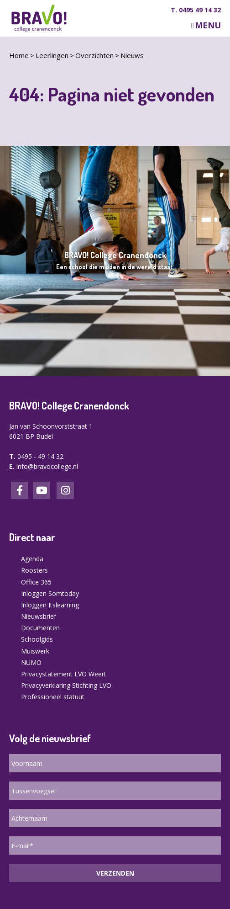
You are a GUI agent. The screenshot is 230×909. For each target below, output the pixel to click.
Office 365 (36, 582)
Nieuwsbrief (38, 616)
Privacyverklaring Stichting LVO (66, 685)
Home (19, 55)
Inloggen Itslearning (50, 605)
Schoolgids (37, 639)
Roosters (34, 570)
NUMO (31, 662)
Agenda (32, 558)
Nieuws (132, 55)
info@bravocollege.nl (47, 466)
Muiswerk (35, 651)
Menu (208, 25)
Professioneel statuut (52, 696)
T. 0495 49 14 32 (196, 10)
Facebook (19, 490)
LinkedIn (41, 490)
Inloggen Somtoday (50, 593)
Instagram (65, 490)
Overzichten (94, 55)
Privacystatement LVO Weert (63, 674)
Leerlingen (52, 55)
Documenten (40, 627)
